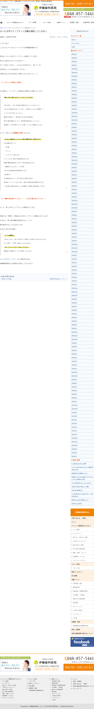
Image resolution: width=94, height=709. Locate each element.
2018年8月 (74, 383)
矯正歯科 (75, 602)
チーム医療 (76, 529)
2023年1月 (74, 196)
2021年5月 (74, 270)
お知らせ (74, 39)
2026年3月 (74, 57)
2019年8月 (74, 346)
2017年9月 (74, 412)
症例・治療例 (76, 629)
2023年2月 (74, 193)
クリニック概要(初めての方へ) (15, 23)
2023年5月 (74, 182)
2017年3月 (74, 430)
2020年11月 (75, 291)
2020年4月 (74, 317)
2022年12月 (75, 200)
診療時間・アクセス (79, 556)
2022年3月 (74, 233)
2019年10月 (75, 339)
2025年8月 (74, 83)
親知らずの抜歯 (6, 279)
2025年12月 (75, 68)
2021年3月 (74, 277)
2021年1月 (74, 284)
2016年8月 (74, 452)
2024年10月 (75, 120)
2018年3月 (74, 397)
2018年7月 (74, 386)
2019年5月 (74, 354)
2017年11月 (75, 405)
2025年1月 (74, 109)
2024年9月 (74, 123)
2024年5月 (74, 138)
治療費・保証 (73, 23)
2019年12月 (75, 332)
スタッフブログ (62, 37)
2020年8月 (74, 302)
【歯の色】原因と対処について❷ (80, 486)
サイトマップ (77, 688)
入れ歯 (75, 618)
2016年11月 (75, 441)
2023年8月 (74, 171)
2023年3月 (74, 189)
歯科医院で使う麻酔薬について (79, 473)
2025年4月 (74, 98)
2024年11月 (75, 116)
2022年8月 (74, 215)
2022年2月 (74, 237)
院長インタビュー (77, 572)
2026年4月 (74, 54)
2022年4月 (74, 229)
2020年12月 (75, 288)
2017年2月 (74, 434)
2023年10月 (75, 164)
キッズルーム (77, 533)
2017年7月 (74, 419)
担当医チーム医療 (33, 23)
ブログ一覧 (76, 568)
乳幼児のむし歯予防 (77, 503)
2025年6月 (74, 90)
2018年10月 (75, 376)
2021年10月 (75, 251)
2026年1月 (74, 65)
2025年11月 (75, 72)
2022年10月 (75, 207)
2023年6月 (74, 178)
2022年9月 (74, 211)
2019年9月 (74, 343)
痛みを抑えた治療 (78, 545)
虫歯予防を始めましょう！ (58, 279)
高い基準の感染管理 (79, 549)
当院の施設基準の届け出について (82, 633)
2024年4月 (74, 142)
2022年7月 (74, 218)
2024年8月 (74, 127)
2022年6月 (74, 222)
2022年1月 (74, 240)
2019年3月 (74, 361)
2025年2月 (74, 105)
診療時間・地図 (87, 23)
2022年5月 (74, 226)
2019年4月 (74, 357)
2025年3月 (74, 101)
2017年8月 (74, 416)
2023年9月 (74, 167)
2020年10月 (75, 295)
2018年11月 (75, 372)
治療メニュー (59, 23)
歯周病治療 (76, 587)
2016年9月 (74, 449)
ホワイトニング (77, 606)
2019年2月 (74, 365)
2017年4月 (74, 427)
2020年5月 (74, 313)
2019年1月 (74, 368)
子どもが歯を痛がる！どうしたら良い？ (82, 483)
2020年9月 (74, 299)
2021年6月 (74, 266)
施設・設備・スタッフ (79, 552)
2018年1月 (74, 401)
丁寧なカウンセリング (79, 541)
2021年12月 (75, 244)
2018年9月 (74, 379)
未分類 (73, 47)
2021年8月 (74, 259)
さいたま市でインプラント (9, 259)
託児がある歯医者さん (77, 490)
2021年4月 (74, 273)
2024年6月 (74, 134)
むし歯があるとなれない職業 (79, 463)
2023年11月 (75, 160)
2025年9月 (74, 79)
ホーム (2, 23)
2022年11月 (75, 204)
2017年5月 (74, 423)
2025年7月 (74, 87)
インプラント (77, 614)
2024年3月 (74, 145)
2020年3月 (74, 321)
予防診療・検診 (77, 583)
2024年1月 (74, 153)
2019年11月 (75, 335)
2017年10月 (75, 408)
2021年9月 (74, 255)
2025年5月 (74, 94)
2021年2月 (74, 280)
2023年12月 (75, 156)
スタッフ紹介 (46, 23)
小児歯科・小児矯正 (79, 595)
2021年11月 (75, 248)
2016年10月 (75, 445)
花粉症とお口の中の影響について (80, 500)
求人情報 (74, 576)
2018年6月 (74, 390)
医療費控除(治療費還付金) (80, 625)
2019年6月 (74, 350)
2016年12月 (75, 438)
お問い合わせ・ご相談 (79, 518)
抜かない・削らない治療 (80, 537)
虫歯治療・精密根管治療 (80, 591)
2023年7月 (74, 174)
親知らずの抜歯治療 (79, 599)
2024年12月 (75, 112)
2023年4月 (74, 185)
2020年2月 (74, 324)
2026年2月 (74, 61)
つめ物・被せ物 (77, 610)
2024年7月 (74, 131)
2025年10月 (75, 76)
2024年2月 (74, 149)
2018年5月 (74, 394)
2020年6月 (74, 310)
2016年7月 (74, 456)
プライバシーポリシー (79, 560)
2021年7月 (74, 262)
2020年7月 (74, 306)
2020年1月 (74, 328)
